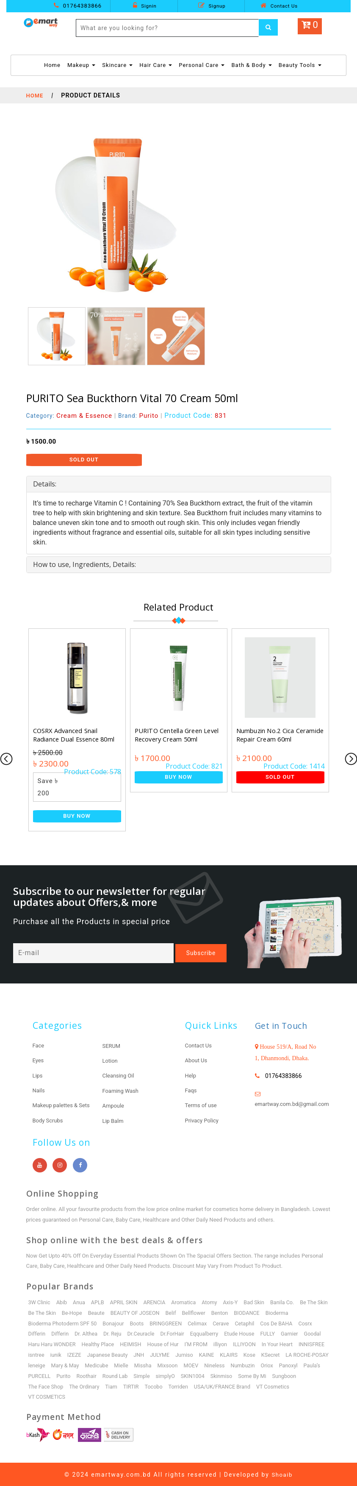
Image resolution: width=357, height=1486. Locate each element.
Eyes (39, 1060)
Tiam (238, 1385)
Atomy (214, 1301)
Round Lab (243, 1375)
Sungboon (134, 1385)
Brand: (142, 415)
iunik (157, 1354)
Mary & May (183, 1364)
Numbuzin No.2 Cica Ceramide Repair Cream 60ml (279, 734)
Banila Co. (289, 1301)
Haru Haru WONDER (121, 1343)
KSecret (79, 1364)
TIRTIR (259, 1385)
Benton (259, 1312)
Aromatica (187, 1301)
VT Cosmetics (109, 1396)
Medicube (216, 1364)
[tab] (179, 484)
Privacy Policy (203, 1119)
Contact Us (279, 6)
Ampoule (114, 1105)
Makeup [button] (81, 65)
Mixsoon (289, 1364)
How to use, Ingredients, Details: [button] (84, 564)
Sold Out (84, 459)
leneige (154, 1364)
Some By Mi (101, 1385)
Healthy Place (168, 1343)
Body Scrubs (49, 1119)
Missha (264, 1364)
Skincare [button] (117, 65)
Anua (80, 1301)
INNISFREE (109, 1354)
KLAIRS (37, 1364)
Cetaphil (280, 1322)
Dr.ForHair (235, 1333)
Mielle (241, 1364)
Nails (39, 1089)
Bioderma (40, 1322)
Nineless (39, 1375)
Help (191, 1075)
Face (39, 1045)
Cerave (256, 1322)
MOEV (313, 1364)
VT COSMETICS (152, 1396)
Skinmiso (69, 1385)
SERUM (112, 1045)
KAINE (311, 1354)
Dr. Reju (174, 1333)
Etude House (304, 1333)
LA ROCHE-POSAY (117, 1364)
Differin (96, 1333)
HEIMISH (202, 1343)
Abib (62, 1301)
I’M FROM (269, 1343)
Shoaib (282, 1473)
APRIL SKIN (126, 1301)
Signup (212, 6)
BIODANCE (287, 1312)
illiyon (294, 1343)
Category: (70, 415)
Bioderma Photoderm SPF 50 (93, 1322)
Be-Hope (107, 1312)
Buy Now (77, 816)
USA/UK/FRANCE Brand (57, 1396)
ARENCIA (157, 1301)
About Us (197, 1060)
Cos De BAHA (45, 1333)
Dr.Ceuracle (203, 1333)
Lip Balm (113, 1120)
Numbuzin (67, 1375)
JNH (242, 1354)
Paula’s (138, 1375)
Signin (145, 6)
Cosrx (74, 1333)
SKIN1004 (40, 1385)
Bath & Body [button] (251, 65)
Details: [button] (44, 484)
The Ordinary (211, 1385)
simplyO (294, 1375)
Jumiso (289, 1354)
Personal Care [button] (201, 65)
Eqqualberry (268, 1333)
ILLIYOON (40, 1354)
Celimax (232, 1322)
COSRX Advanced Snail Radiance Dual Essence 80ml (74, 734)
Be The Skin (42, 1312)
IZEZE (176, 1354)
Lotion (110, 1060)
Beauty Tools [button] (300, 65)
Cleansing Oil (119, 1075)
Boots (170, 1322)
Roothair (213, 1375)
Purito (189, 1375)
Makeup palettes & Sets (64, 1104)
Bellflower (233, 1312)
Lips (38, 1075)
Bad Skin (260, 1301)
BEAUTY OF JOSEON (172, 1312)
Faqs (191, 1089)
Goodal (81, 1343)
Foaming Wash (122, 1090)
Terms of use (202, 1104)
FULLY (36, 1343)
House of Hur (235, 1343)
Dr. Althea (147, 1333)
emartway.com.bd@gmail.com (295, 1103)
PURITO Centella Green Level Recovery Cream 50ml (178, 734)
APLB (99, 1301)
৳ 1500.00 (41, 441)
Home (52, 64)
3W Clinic (39, 1301)
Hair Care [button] (155, 65)
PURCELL (165, 1375)
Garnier (58, 1343)
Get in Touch (284, 1025)
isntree (136, 1354)
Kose (59, 1364)
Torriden (307, 1385)
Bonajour (146, 1322)
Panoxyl (114, 1375)
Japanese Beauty (210, 1354)
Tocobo (282, 1385)
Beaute (132, 1312)
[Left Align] (269, 28)
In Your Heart (74, 1354)
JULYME (263, 1354)
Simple (269, 1375)
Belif (209, 1312)
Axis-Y (236, 1301)
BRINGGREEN (199, 1322)
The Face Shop (171, 1385)
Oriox (92, 1375)
